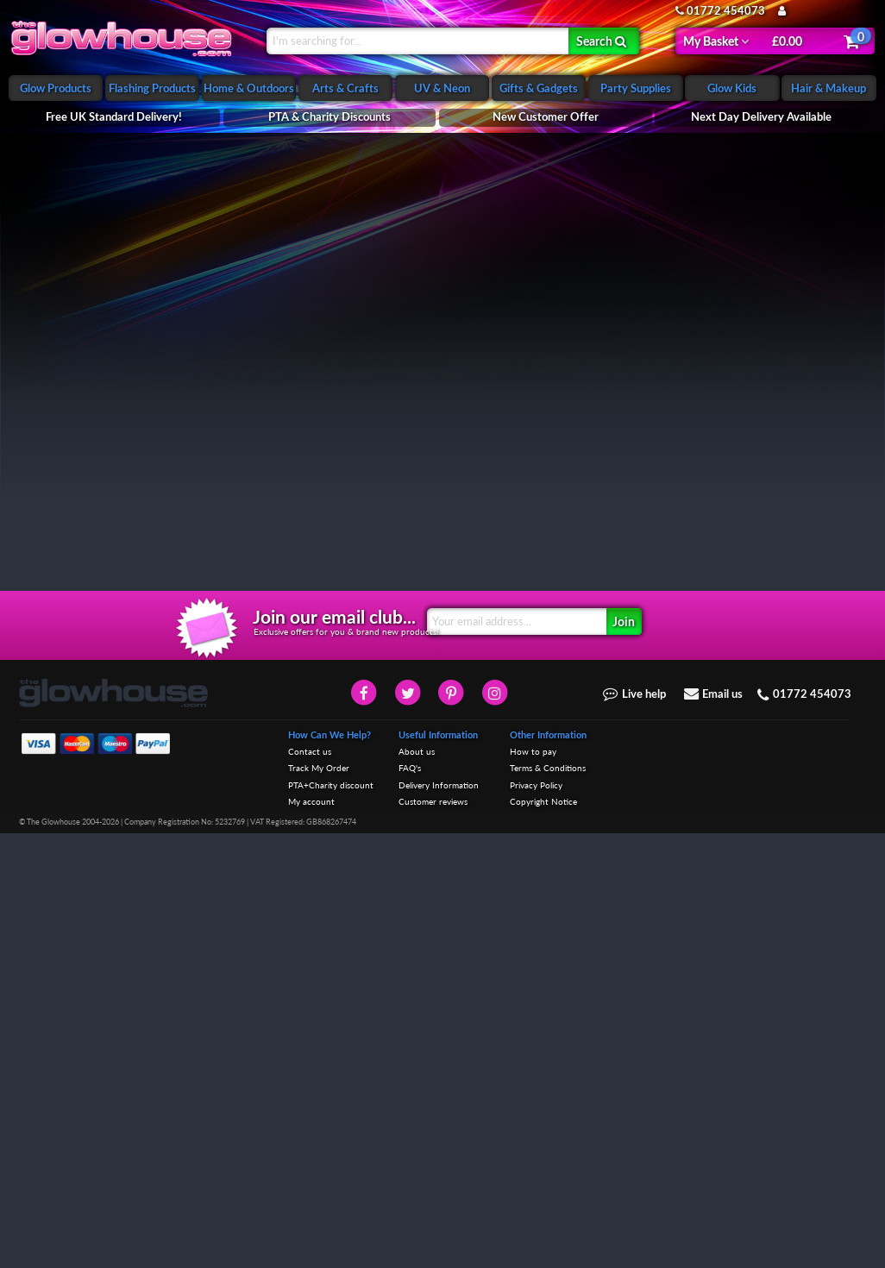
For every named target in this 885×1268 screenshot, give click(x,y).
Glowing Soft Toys (64, 210)
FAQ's (410, 1204)
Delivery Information (439, 1221)
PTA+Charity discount (330, 1221)
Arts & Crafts (345, 88)
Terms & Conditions (548, 1204)
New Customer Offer (546, 116)
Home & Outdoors (249, 88)
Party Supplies (635, 88)
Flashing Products (152, 88)
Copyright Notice (543, 1238)
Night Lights (50, 183)
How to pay (533, 1188)
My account (311, 1238)
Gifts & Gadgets (538, 88)
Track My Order (318, 1204)
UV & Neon (442, 88)
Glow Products (55, 88)
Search (601, 40)
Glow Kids (731, 88)
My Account (814, 10)
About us (417, 1188)
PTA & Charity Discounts (329, 116)
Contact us (309, 1188)
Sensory (40, 265)
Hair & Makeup (828, 88)
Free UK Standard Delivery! (114, 116)
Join (623, 1057)
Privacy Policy (536, 1221)
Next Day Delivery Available (761, 116)
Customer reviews (433, 1238)
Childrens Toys (55, 238)
